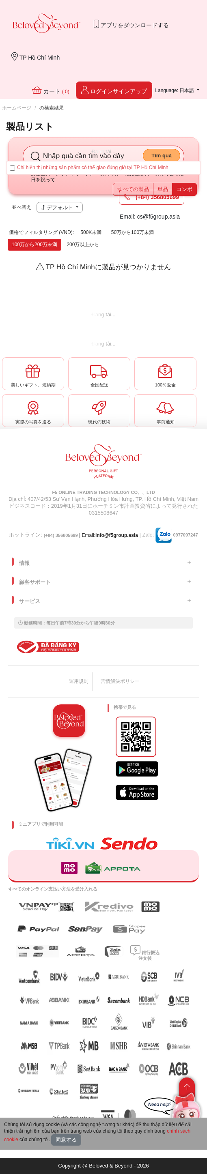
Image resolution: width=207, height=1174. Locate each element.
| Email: (69, 535)
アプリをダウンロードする (131, 24)
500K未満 (90, 232)
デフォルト (57, 207)
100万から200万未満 (34, 244)
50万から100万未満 (132, 232)
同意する (66, 1140)
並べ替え (21, 207)
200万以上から (83, 244)
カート (50, 90)
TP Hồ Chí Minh (35, 56)
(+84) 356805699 (151, 197)
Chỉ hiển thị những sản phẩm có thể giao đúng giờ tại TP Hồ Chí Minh (89, 168)
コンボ (184, 189)
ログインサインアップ (114, 90)
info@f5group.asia (116, 535)
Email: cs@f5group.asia (150, 216)
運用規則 (78, 681)
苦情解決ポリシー (120, 681)
